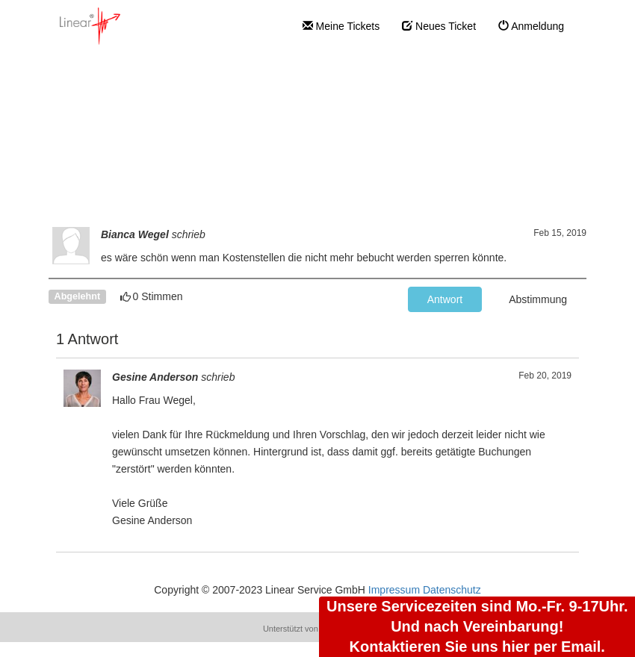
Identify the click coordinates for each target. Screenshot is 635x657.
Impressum (394, 590)
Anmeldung (531, 26)
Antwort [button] (444, 299)
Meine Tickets (341, 26)
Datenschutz (452, 590)
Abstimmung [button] (538, 299)
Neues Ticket (439, 26)
